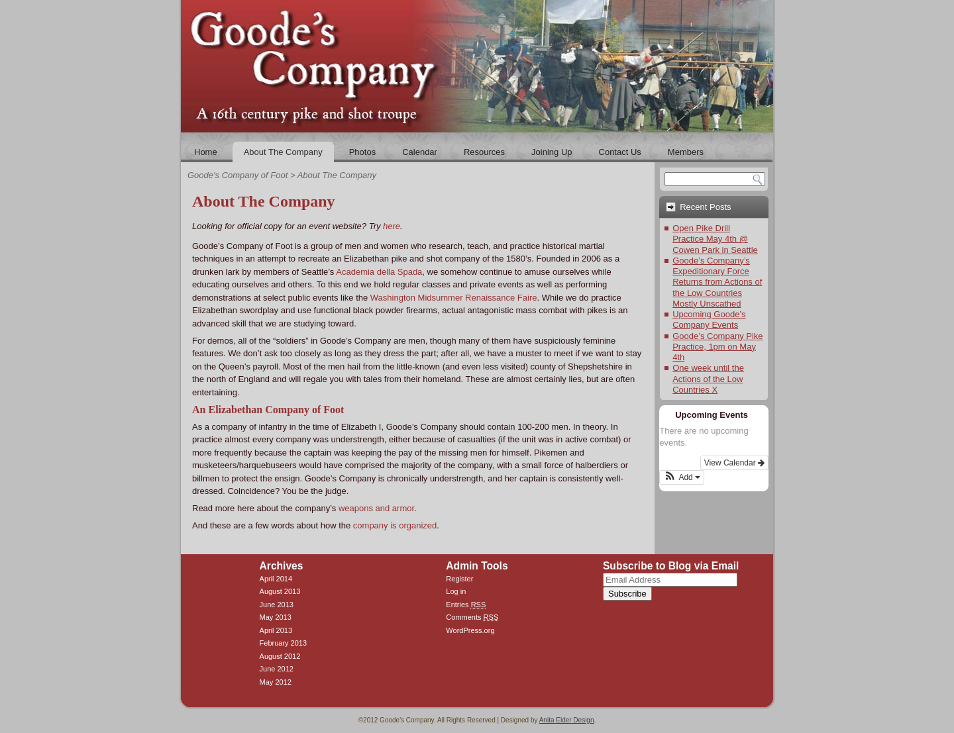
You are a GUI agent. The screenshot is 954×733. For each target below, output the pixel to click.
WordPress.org (470, 630)
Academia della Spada (379, 272)
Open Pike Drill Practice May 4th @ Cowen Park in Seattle (715, 239)
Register (459, 579)
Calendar (419, 152)
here (391, 226)
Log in (456, 591)
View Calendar (734, 462)
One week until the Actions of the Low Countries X (708, 379)
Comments (472, 617)
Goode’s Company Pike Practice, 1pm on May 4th (717, 347)
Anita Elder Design (566, 720)
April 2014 (276, 579)
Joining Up (551, 152)
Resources (484, 152)
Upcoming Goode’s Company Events (708, 319)
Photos (362, 152)
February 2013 (283, 643)
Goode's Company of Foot (237, 175)
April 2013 (276, 630)
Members (686, 152)
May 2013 (276, 617)
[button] (682, 477)
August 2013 (280, 591)
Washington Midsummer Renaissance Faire (453, 298)
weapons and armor (376, 508)
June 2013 (276, 605)
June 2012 (276, 669)
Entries (466, 605)
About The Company (283, 152)
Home (205, 152)
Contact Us (620, 152)
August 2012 (280, 656)
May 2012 (276, 682)
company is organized (395, 525)
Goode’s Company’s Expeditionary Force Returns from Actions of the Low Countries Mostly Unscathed (717, 282)
